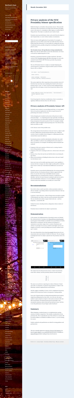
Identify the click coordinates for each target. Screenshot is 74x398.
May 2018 (7, 182)
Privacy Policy (8, 29)
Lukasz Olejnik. (37, 332)
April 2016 (7, 232)
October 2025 (7, 94)
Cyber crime (7, 323)
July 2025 (7, 96)
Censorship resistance (9, 315)
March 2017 (7, 209)
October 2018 (7, 172)
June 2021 (7, 127)
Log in (6, 389)
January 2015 (7, 263)
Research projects (8, 366)
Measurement (8, 348)
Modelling (7, 354)
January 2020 (7, 141)
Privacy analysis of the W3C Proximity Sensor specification (46, 21)
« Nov (8, 85)
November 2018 (8, 170)
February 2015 (8, 261)
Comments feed (8, 393)
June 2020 (7, 137)
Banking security (8, 308)
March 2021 (7, 131)
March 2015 (7, 259)
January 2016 (7, 238)
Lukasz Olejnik (40, 341)
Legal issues (7, 341)
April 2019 (7, 160)
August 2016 (7, 224)
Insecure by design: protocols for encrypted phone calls (11, 272)
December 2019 (8, 143)
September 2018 (8, 174)
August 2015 (7, 248)
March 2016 (7, 234)
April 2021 (7, 129)
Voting (6, 381)
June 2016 (7, 228)
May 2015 (7, 254)
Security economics (9, 368)
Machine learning (8, 343)
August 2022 (7, 114)
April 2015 (7, 257)
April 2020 (7, 139)
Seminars (7, 372)
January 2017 (7, 213)
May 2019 (7, 158)
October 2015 (7, 244)
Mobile (6, 352)
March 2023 (7, 110)
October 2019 (7, 147)
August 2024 (7, 102)
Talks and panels (8, 376)
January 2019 (7, 166)
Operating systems (8, 358)
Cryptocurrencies (8, 319)
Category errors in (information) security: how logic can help (11, 277)
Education (7, 325)
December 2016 (8, 215)
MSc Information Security (10, 25)
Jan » (15, 85)
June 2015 (7, 252)
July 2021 (7, 124)
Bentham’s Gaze (10, 5)
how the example (49, 232)
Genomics (7, 327)
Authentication (8, 306)
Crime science (8, 317)
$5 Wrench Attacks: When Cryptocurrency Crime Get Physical (10, 54)
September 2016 (8, 221)
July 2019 (7, 153)
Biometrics (7, 310)
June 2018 (7, 180)
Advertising (7, 304)
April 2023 (7, 108)
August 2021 (7, 122)
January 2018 (7, 191)
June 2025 (7, 98)
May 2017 (7, 205)
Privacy (6, 362)
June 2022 (7, 116)
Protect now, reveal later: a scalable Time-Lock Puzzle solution (10, 58)
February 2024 (8, 104)
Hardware (7, 329)
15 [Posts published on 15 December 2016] (11, 80)
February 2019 (8, 164)
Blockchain (7, 313)
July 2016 (7, 226)
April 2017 (7, 207)
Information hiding (9, 331)
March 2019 (7, 162)
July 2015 (7, 250)
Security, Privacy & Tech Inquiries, (53, 330)
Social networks (8, 374)
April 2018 (7, 184)
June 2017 (7, 203)
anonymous (7, 271)
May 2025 (7, 100)
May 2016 (7, 230)
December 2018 (8, 168)
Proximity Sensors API (43, 58)
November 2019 (8, 145)
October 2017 (7, 197)
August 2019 (7, 151)
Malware (7, 346)
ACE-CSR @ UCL (8, 23)
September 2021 (8, 120)
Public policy (7, 364)
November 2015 (8, 242)
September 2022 (8, 112)
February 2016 (8, 236)
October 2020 (7, 133)
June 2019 (7, 155)
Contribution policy (9, 27)
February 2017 (8, 211)
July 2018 (7, 178)
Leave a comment (60, 341)
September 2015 (8, 246)
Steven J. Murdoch (8, 286)
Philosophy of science (9, 360)
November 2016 (8, 217)
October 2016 (7, 219)
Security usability (8, 370)
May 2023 (7, 106)
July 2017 (7, 201)
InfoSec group (8, 333)
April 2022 (7, 118)
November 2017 (8, 195)
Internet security (8, 337)
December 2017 (8, 193)
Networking (7, 356)
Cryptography (8, 321)
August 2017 (7, 199)
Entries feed (7, 391)
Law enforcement (8, 339)
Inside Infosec (8, 335)
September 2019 (8, 149)
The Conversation (8, 379)
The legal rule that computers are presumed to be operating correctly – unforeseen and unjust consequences (11, 294)
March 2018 (7, 186)
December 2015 (8, 240)
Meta (6, 350)
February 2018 (8, 188)
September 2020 (8, 135)
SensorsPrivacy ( (34, 334)
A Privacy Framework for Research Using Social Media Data (10, 63)
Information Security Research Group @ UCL (11, 20)
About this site (8, 15)
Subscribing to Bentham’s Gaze (11, 17)
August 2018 (7, 176)
